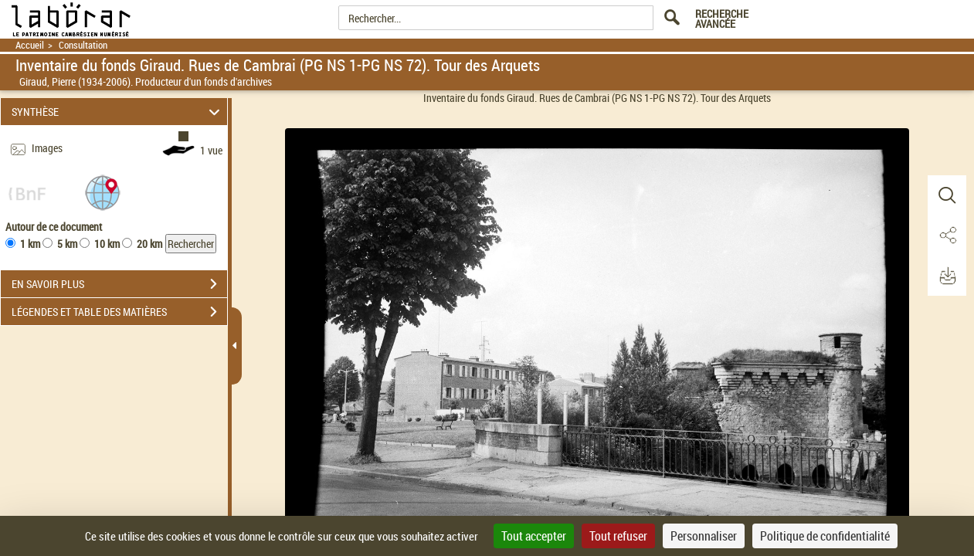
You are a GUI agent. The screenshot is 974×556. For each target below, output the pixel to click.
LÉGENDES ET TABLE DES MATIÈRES (119, 312)
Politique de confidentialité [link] (825, 535)
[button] (102, 192)
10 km (107, 243)
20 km (149, 243)
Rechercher (191, 243)
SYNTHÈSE (118, 111)
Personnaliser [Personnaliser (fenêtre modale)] (703, 535)
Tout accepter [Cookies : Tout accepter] (533, 535)
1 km (30, 243)
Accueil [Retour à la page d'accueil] (29, 45)
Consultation (83, 45)
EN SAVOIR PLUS (119, 284)
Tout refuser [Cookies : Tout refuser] (618, 535)
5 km (67, 243)
